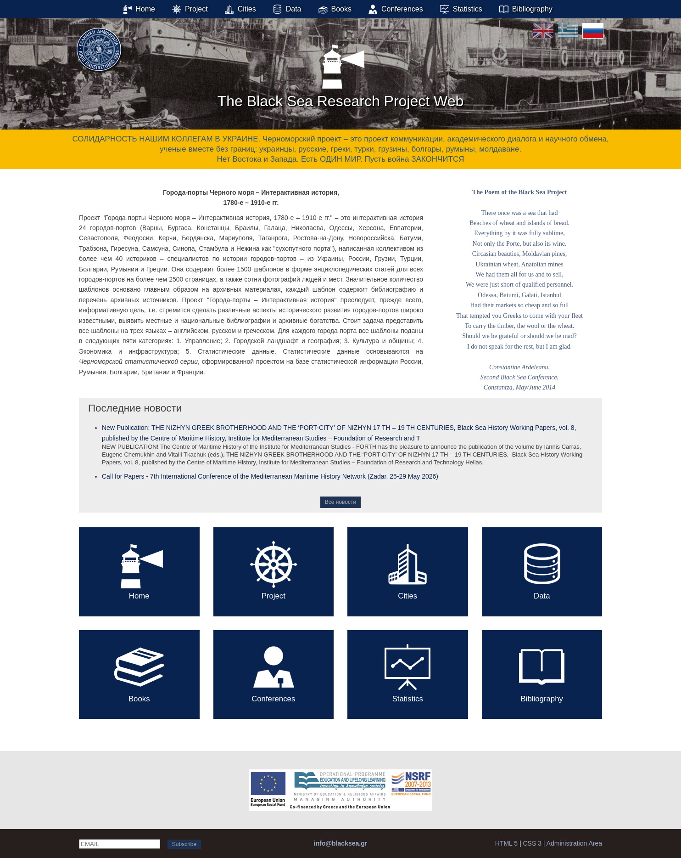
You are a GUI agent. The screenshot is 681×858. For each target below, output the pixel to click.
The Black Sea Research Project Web (341, 73)
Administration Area (574, 843)
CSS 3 (532, 843)
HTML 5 (506, 843)
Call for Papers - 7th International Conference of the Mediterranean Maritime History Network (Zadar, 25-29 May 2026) (270, 476)
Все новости (340, 502)
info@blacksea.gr (340, 843)
